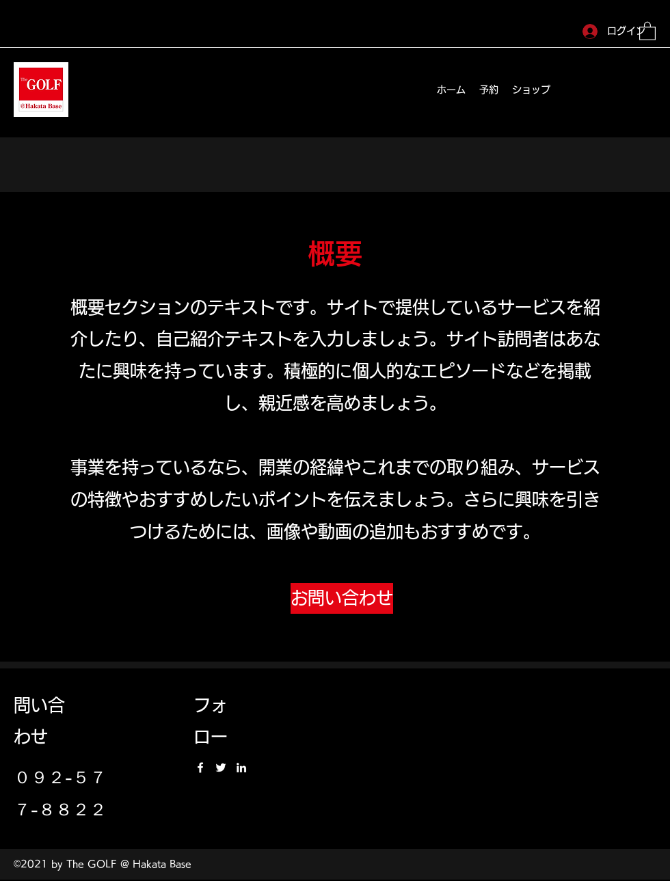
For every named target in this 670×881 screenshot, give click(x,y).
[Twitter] (221, 767)
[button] (647, 30)
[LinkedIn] (241, 767)
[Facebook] (200, 767)
